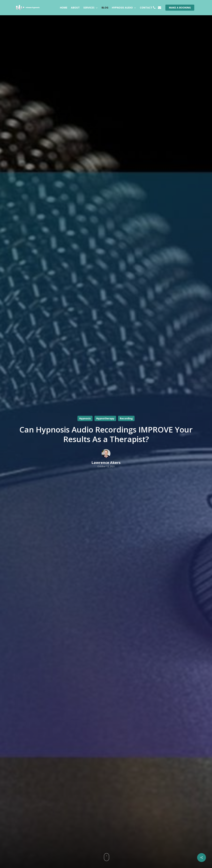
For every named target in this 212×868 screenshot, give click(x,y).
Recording (126, 418)
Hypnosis (85, 418)
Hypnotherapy (105, 418)
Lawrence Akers (106, 462)
